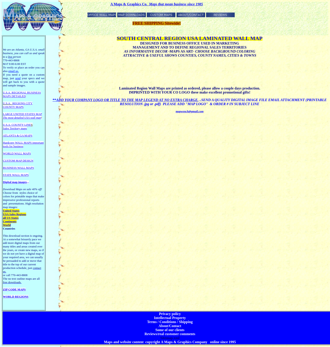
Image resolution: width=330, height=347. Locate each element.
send (18, 78)
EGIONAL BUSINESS (27, 92)
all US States (11, 217)
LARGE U (9, 114)
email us (13, 71)
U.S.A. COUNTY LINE (17, 124)
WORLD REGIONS (15, 296)
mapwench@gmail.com (190, 111)
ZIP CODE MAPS (14, 289)
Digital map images (15, 182)
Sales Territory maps (15, 128)
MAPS (7, 96)
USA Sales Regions (14, 214)
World (7, 225)
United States (11, 210)
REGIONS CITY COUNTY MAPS (17, 105)
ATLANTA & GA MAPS (17, 135)
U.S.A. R (8, 92)
